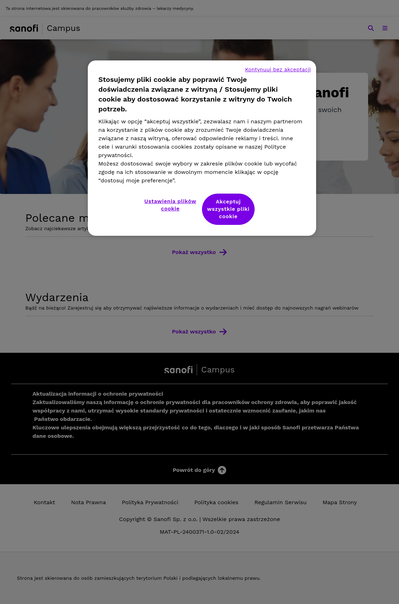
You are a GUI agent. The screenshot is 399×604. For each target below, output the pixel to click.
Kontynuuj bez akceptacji (278, 69)
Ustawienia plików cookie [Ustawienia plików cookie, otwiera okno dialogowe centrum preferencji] (170, 205)
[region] (202, 148)
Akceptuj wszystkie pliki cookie (228, 209)
